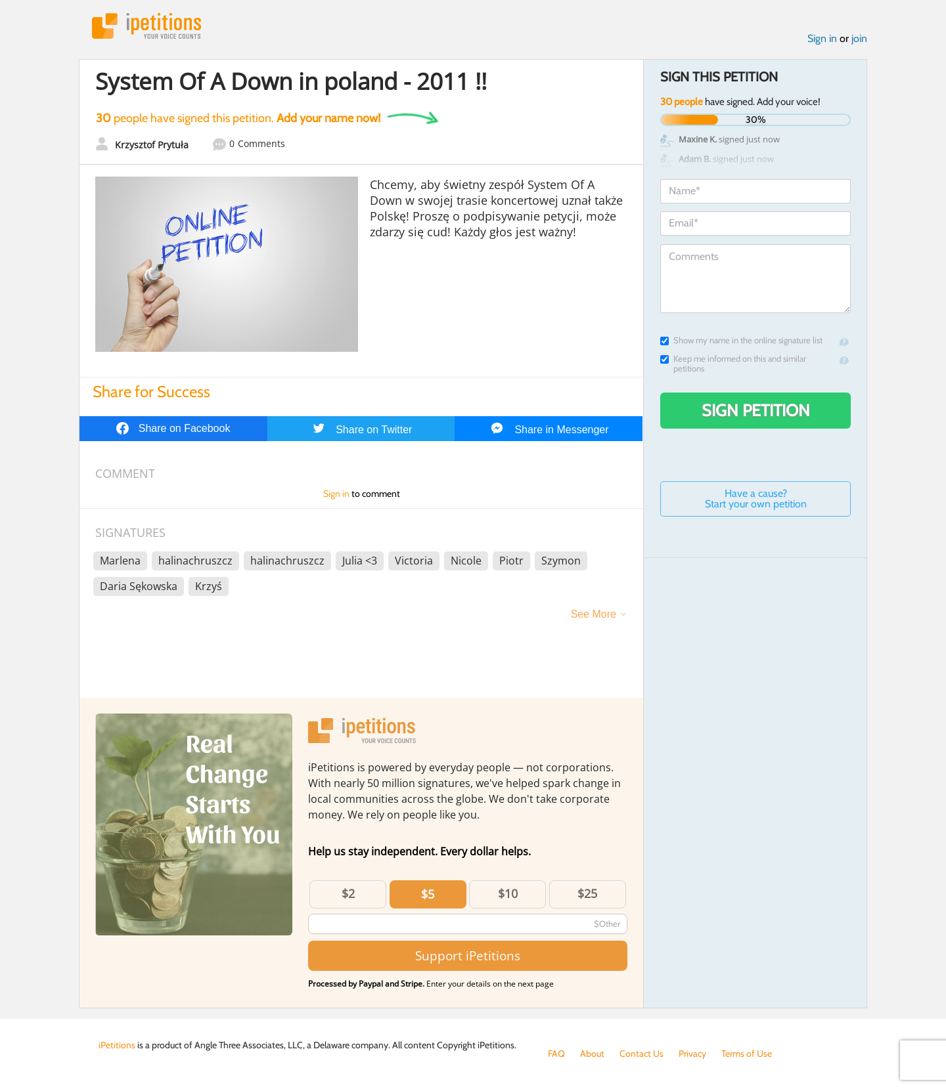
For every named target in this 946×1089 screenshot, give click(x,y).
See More (593, 614)
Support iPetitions (467, 955)
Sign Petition (756, 410)
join (859, 38)
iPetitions (146, 26)
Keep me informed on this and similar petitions (733, 364)
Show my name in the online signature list (741, 340)
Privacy (692, 1053)
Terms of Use (746, 1053)
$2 (348, 893)
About (592, 1053)
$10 (508, 893)
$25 (587, 893)
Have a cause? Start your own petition (756, 498)
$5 (427, 894)
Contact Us (641, 1053)
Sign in (822, 38)
